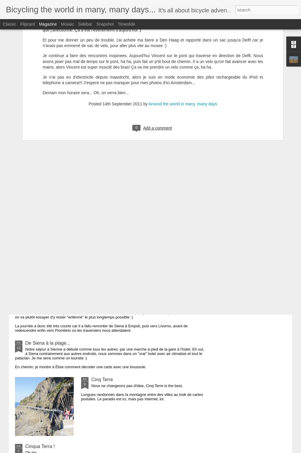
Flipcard (27, 24)
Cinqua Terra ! (40, 446)
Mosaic (67, 24)
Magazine (48, 24)
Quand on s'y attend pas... (52, 265)
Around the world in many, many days (182, 45)
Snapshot (105, 24)
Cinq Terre (102, 379)
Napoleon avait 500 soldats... (55, 302)
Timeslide (126, 24)
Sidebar (85, 24)
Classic (9, 24)
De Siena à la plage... (47, 343)
